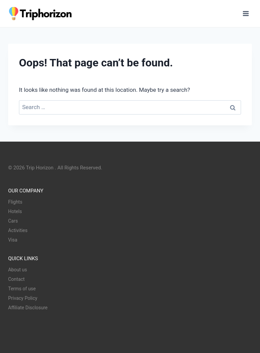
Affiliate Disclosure (28, 307)
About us (17, 269)
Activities (17, 230)
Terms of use (22, 288)
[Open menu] (245, 13)
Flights (15, 202)
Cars (13, 221)
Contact (16, 279)
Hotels (15, 211)
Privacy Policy (22, 298)
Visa (12, 240)
